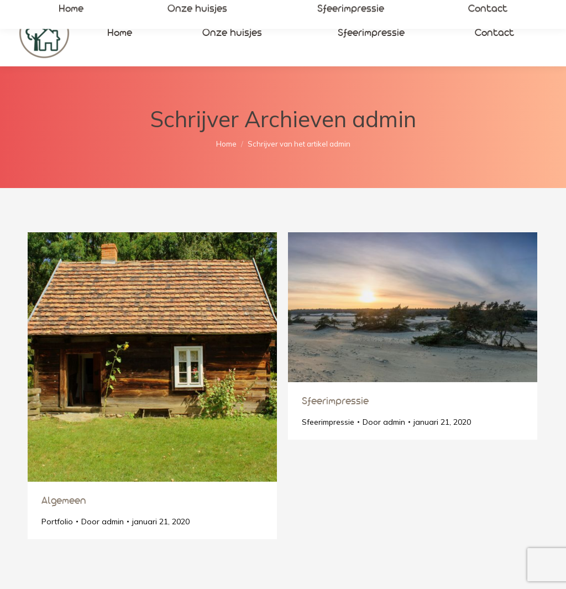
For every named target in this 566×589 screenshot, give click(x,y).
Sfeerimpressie (335, 401)
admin (384, 119)
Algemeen (63, 501)
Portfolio (57, 522)
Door (102, 522)
